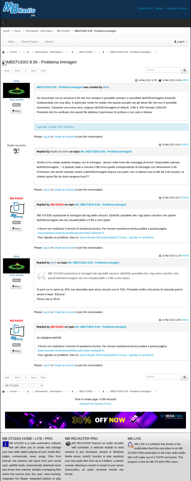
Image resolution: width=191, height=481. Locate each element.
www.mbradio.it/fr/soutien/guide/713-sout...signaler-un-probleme (117, 237)
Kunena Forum (103, 403)
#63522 (185, 80)
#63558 (185, 255)
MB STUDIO (63, 31)
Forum (17, 31)
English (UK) (145, 8)
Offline (16, 105)
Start (7, 70)
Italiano (159, 8)
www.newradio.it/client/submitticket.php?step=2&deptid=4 (71, 232)
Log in (46, 136)
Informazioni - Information (39, 31)
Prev (17, 70)
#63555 (185, 197)
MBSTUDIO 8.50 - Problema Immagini (60, 87)
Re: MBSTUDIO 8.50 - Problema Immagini (106, 151)
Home (6, 31)
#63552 (185, 144)
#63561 (185, 320)
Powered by (86, 403)
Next (33, 70)
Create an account (64, 136)
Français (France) (176, 8)
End (43, 70)
